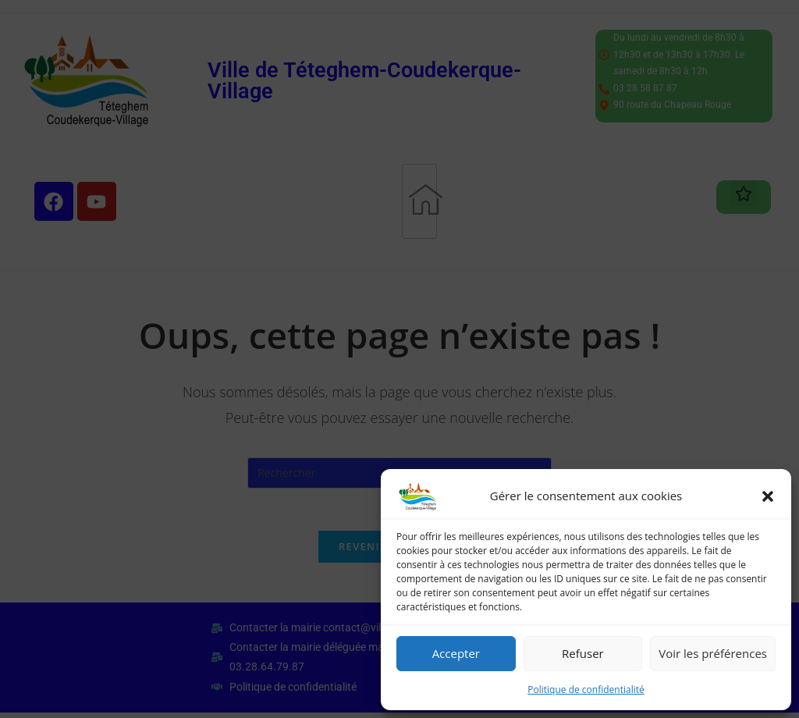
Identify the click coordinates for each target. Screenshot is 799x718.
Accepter (456, 653)
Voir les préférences (713, 653)
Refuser (583, 653)
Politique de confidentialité (585, 689)
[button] (768, 496)
